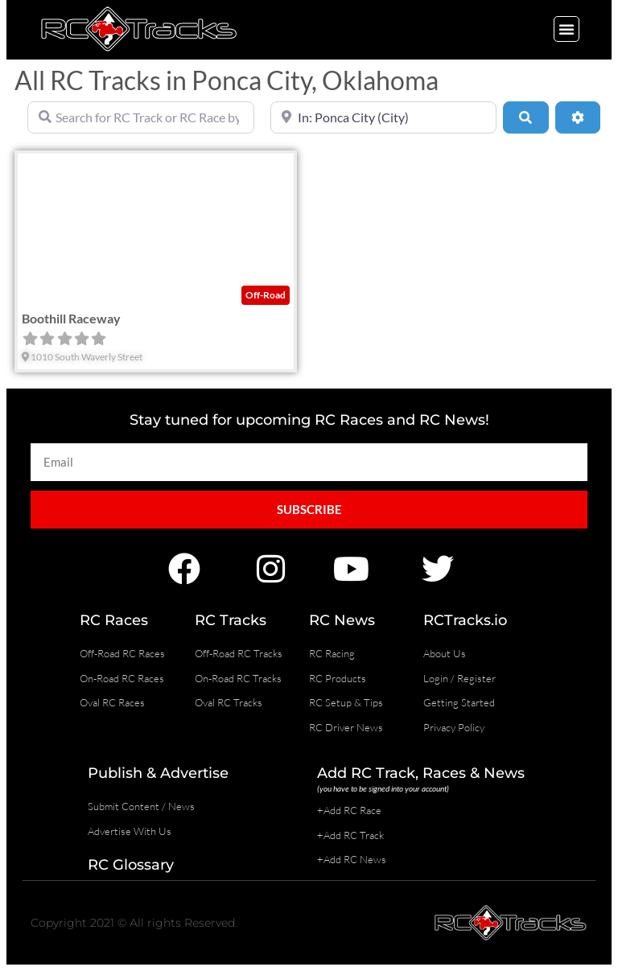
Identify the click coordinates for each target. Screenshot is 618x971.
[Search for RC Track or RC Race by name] (140, 117)
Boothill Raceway (71, 318)
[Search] (525, 117)
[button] (566, 29)
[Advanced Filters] (577, 117)
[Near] (383, 117)
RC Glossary (131, 865)
